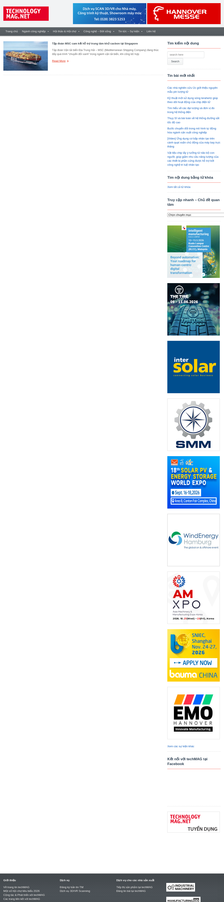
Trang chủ (11, 31)
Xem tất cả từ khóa (178, 187)
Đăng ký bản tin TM (71, 887)
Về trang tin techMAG (16, 887)
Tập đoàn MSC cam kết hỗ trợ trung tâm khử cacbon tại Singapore (95, 43)
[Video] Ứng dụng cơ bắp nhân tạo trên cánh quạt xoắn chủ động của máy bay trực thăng (193, 142)
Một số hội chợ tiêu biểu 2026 (21, 891)
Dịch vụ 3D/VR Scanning (75, 891)
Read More (60, 61)
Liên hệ (151, 31)
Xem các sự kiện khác (180, 746)
